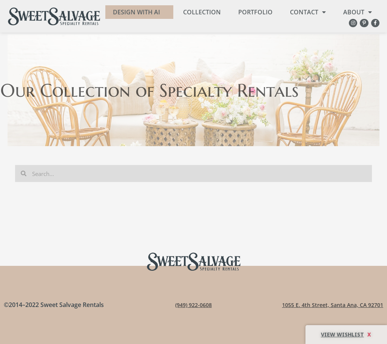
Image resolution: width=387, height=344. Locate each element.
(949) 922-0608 (193, 305)
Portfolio (255, 12)
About (357, 12)
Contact (308, 12)
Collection (202, 12)
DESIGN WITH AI (136, 12)
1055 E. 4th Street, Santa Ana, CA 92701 (327, 305)
